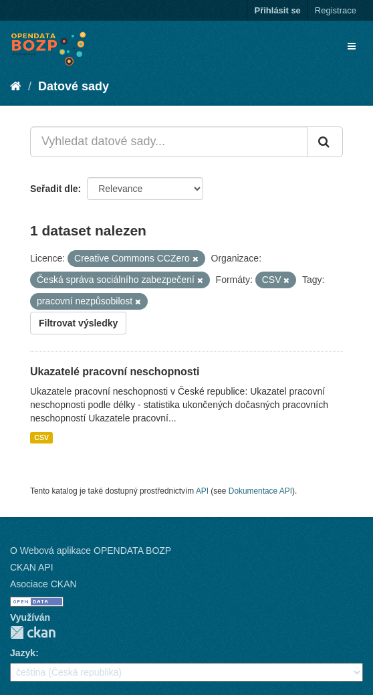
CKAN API (31, 567)
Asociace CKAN (43, 584)
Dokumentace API (260, 491)
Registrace (335, 10)
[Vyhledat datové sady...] (168, 141)
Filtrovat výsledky (78, 323)
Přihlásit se (277, 10)
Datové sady (73, 86)
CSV (41, 437)
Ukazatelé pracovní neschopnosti (114, 371)
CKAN (32, 632)
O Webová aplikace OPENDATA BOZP (90, 550)
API (202, 491)
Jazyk (22, 653)
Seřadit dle (54, 188)
